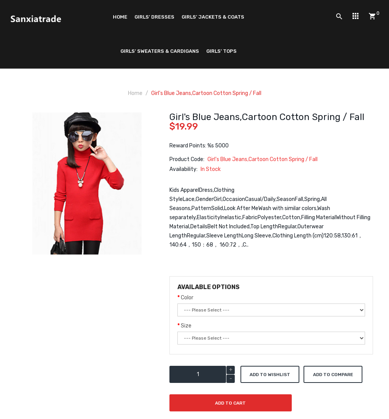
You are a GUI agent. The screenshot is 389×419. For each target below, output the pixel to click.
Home (135, 93)
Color (187, 297)
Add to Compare (333, 374)
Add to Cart (230, 403)
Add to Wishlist (270, 374)
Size (186, 326)
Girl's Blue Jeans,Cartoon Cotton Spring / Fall (206, 93)
